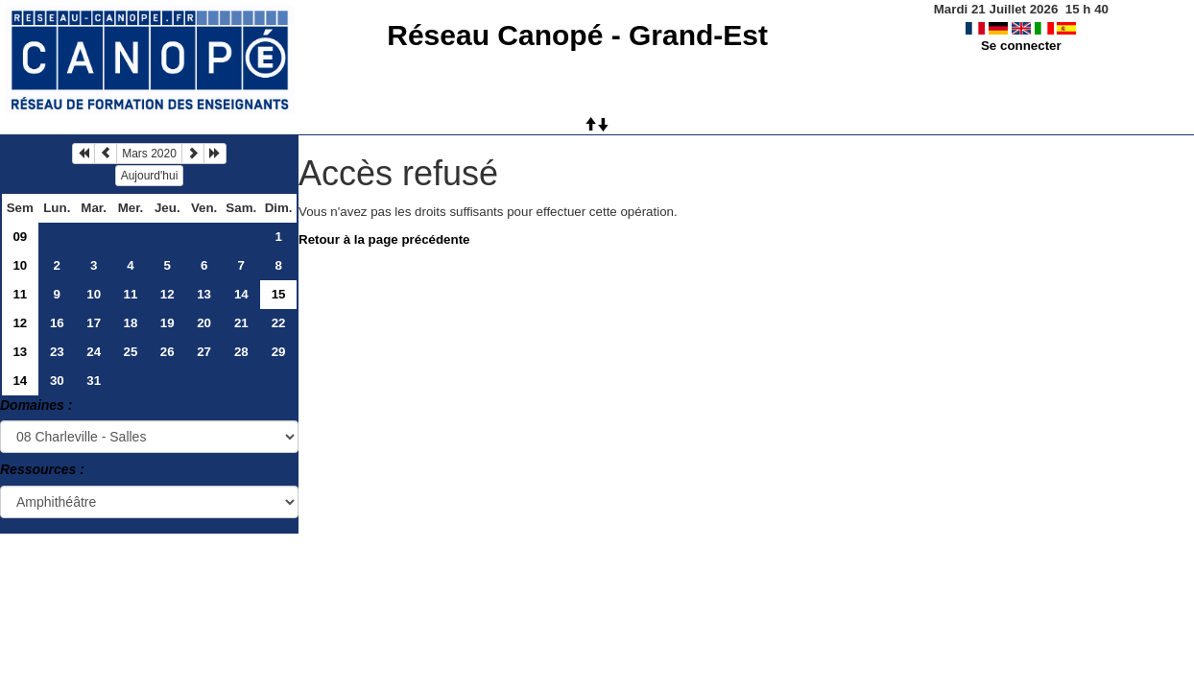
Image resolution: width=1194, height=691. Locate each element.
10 (19, 265)
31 (93, 380)
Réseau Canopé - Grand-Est (577, 35)
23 (57, 352)
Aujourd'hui (150, 175)
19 (167, 323)
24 (93, 352)
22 (279, 323)
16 (57, 323)
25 (131, 352)
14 (241, 294)
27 (204, 352)
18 (131, 323)
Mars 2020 (149, 153)
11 (19, 294)
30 (57, 380)
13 (204, 294)
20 (204, 323)
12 (167, 294)
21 (241, 323)
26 (167, 352)
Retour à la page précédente (384, 239)
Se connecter (1021, 45)
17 (93, 323)
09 (19, 236)
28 (241, 352)
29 (279, 352)
